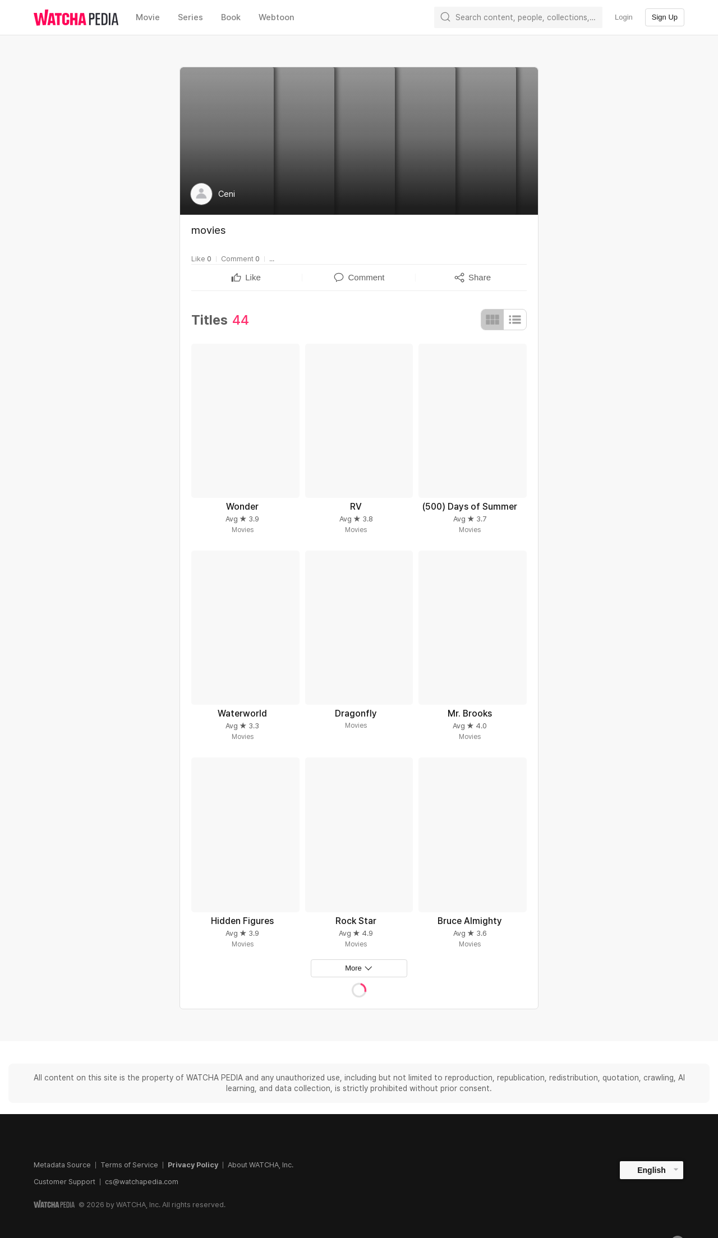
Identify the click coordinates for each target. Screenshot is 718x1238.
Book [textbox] (231, 17)
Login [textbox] (624, 17)
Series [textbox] (190, 17)
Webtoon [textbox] (276, 17)
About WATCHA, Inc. (260, 1165)
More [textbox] (353, 968)
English (651, 1170)
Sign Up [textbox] (665, 17)
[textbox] (253, 277)
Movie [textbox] (148, 17)
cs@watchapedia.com (141, 1181)
